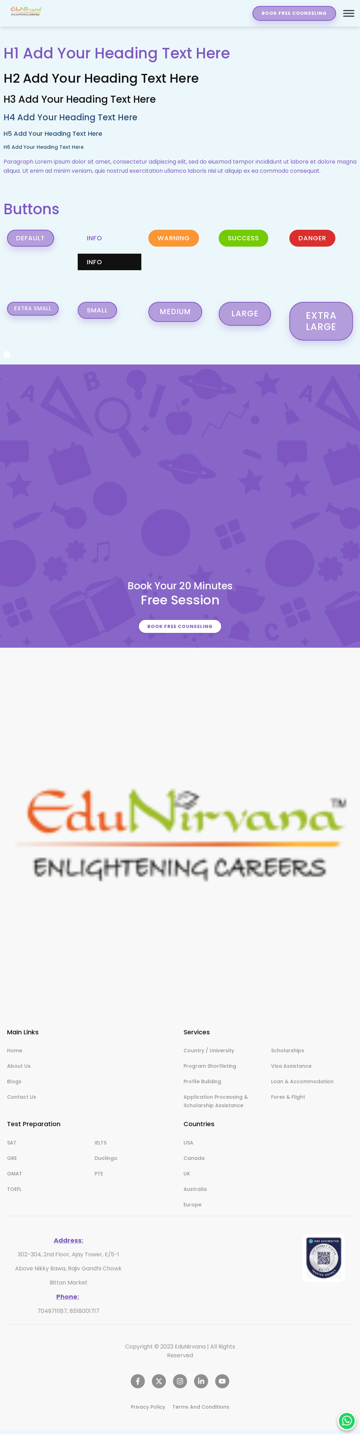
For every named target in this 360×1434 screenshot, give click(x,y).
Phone (66, 1301)
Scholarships (287, 1055)
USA (188, 1147)
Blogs (14, 1086)
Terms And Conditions (200, 1411)
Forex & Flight (288, 1101)
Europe (192, 1209)
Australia (195, 1194)
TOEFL (14, 1194)
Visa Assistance (291, 1070)
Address (68, 1245)
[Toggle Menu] (348, 13)
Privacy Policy (148, 1411)
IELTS (101, 1147)
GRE (12, 1163)
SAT (12, 1147)
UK (187, 1178)
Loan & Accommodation (302, 1086)
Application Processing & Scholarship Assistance (216, 1106)
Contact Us (21, 1101)
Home (14, 1055)
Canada (194, 1163)
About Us (19, 1070)
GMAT (14, 1178)
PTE (99, 1178)
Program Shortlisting (210, 1070)
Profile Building (202, 1086)
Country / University (209, 1055)
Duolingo (106, 1163)
